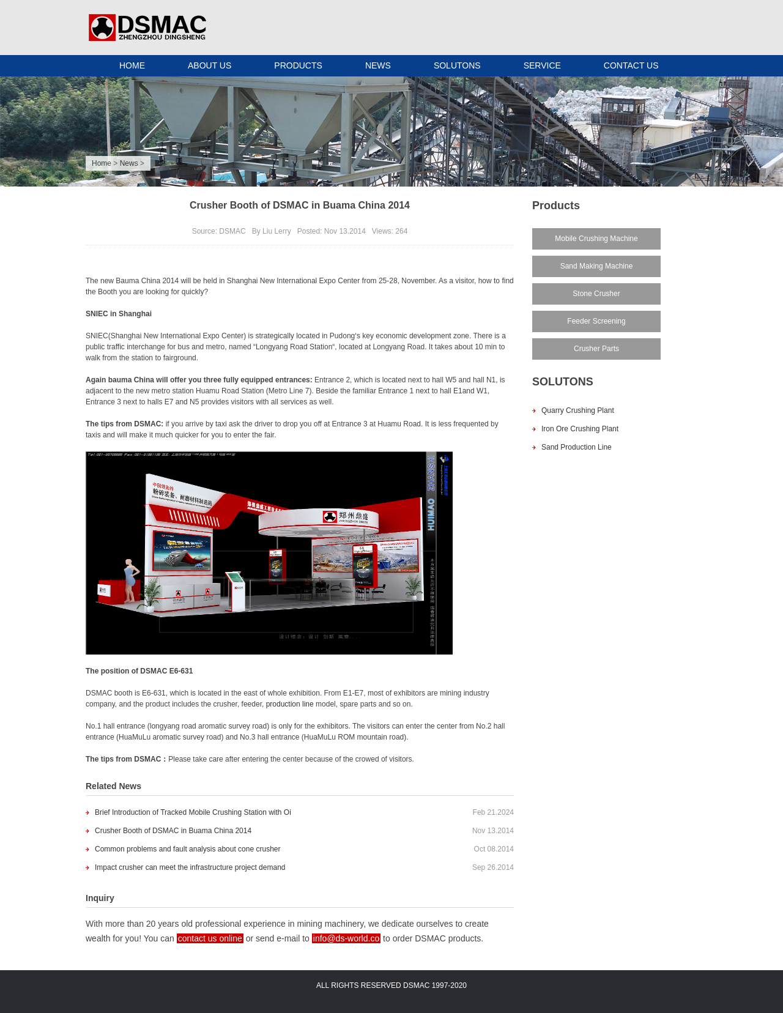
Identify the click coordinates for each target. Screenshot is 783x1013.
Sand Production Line (576, 447)
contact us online (210, 938)
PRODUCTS (298, 65)
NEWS (378, 65)
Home (101, 163)
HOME (132, 65)
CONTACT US (631, 65)
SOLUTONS (457, 65)
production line (290, 704)
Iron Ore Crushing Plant (579, 429)
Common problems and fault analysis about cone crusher (188, 849)
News (129, 163)
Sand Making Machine (596, 266)
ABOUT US (209, 65)
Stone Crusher (596, 293)
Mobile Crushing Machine (596, 238)
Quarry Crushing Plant (577, 410)
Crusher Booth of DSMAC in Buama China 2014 (173, 830)
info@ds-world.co (346, 938)
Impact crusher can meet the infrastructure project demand (190, 867)
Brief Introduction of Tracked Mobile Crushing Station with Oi (193, 812)
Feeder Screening (596, 321)
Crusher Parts (596, 348)
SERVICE (542, 65)
